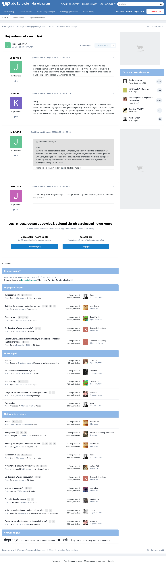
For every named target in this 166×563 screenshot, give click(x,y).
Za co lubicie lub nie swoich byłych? (20, 367)
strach (32, 529)
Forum (5, 18)
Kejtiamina (16, 280)
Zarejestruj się (155, 11)
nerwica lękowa (89, 529)
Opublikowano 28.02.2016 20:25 (49, 93)
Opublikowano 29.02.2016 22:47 (49, 186)
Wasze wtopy (11, 315)
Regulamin (56, 549)
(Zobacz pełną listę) (49, 277)
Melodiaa (93, 367)
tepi (135, 91)
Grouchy (7, 280)
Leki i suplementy (108, 4)
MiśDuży (13, 502)
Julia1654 (22, 44)
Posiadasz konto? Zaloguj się (130, 11)
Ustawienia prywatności (94, 549)
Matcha (8, 357)
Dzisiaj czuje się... (136, 80)
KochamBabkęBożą (98, 326)
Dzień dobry (10, 398)
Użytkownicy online (37, 18)
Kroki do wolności (34, 297)
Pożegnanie (10, 427)
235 (16, 210)
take (64, 280)
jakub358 (15, 186)
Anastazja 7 (15, 401)
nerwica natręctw (47, 529)
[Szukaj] (131, 4)
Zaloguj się (85, 247)
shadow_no (94, 489)
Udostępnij (85, 45)
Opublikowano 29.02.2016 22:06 (49, 132)
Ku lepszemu (10, 295)
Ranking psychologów (46, 11)
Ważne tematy (88, 11)
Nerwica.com (41, 3)
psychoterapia (104, 529)
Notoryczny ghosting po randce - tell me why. (24, 500)
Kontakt (111, 549)
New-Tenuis (57, 280)
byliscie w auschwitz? (14, 479)
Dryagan (13, 429)
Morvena (93, 388)
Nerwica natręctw (41, 461)
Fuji (49, 280)
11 (16, 117)
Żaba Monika (95, 315)
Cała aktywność (25, 11)
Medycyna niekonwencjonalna (46, 360)
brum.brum (94, 305)
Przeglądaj (9, 12)
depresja (11, 528)
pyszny (13, 482)
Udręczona (42, 280)
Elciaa (92, 500)
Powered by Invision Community (83, 558)
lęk (38, 529)
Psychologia (32, 308)
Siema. (8, 416)
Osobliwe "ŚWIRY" (136, 109)
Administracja (18, 18)
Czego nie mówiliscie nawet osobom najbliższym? (26, 388)
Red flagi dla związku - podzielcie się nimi (23, 305)
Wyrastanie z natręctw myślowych (20, 458)
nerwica (64, 528)
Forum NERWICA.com (37, 429)
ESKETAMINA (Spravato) (139, 89)
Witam (31, 47)
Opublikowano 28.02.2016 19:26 (48, 57)
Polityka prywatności (73, 549)
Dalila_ (12, 308)
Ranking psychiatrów (69, 11)
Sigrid (12, 297)
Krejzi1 (70, 280)
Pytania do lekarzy (70, 4)
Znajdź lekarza (89, 4)
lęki (74, 529)
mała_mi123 (94, 458)
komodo (15, 93)
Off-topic (33, 318)
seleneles (94, 479)
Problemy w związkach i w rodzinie (43, 502)
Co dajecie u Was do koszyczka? (19, 326)
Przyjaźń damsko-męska (15, 489)
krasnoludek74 (16, 461)
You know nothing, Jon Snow (102, 427)
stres (79, 529)
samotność (24, 529)
